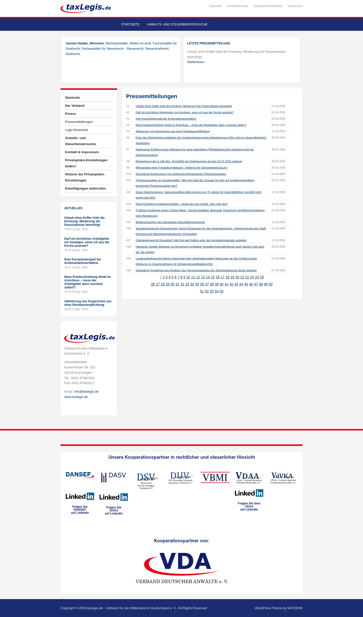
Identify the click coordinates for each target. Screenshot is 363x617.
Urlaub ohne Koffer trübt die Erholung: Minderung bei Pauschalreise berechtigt (84, 221)
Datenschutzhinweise (268, 6)
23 (252, 277)
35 (197, 284)
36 (202, 284)
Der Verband (74, 106)
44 (241, 284)
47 (256, 284)
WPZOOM (294, 608)
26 (153, 284)
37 (207, 284)
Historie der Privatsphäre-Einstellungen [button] (85, 177)
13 (203, 277)
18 (228, 277)
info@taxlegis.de (86, 391)
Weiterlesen (195, 62)
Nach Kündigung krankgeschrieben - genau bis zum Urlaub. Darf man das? (182, 203)
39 (217, 284)
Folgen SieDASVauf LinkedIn (114, 510)
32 (182, 284)
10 (188, 277)
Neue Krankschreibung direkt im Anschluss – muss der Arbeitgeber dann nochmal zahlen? (87, 282)
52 (207, 291)
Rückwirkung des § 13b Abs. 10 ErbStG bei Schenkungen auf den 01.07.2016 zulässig (189, 161)
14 (208, 277)
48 (261, 284)
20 (237, 277)
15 (213, 277)
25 (262, 277)
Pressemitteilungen (79, 122)
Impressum (295, 6)
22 (247, 277)
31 (177, 284)
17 (223, 277)
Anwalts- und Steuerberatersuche (177, 24)
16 (218, 277)
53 (212, 291)
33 (187, 284)
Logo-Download (76, 130)
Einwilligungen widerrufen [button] (85, 188)
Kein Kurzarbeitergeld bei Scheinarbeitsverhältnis (82, 261)
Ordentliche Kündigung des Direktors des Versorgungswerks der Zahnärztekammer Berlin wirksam (196, 270)
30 (173, 284)
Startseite (215, 6)
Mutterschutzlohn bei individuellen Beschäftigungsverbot (170, 222)
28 (163, 284)
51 (202, 291)
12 (198, 277)
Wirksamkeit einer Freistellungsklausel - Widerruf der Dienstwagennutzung (181, 167)
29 (168, 284)
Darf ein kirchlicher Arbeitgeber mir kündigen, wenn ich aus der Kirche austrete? (86, 242)
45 (246, 284)
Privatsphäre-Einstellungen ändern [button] (86, 163)
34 (192, 284)
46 (251, 284)
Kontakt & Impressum (82, 152)
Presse (70, 114)
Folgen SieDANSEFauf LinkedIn (80, 510)
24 (257, 277)
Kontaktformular (238, 6)
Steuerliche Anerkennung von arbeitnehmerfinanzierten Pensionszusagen (181, 173)
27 (158, 284)
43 (236, 284)
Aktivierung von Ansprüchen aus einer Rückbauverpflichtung (88, 303)
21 (242, 277)
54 (217, 291)
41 (227, 284)
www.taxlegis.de (76, 397)
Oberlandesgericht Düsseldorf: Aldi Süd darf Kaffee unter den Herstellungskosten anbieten (191, 240)
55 (222, 291)
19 (232, 277)
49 (266, 284)
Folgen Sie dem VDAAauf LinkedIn (249, 506)
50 (271, 284)
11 (193, 277)
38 (212, 284)
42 (231, 284)
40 (222, 284)
